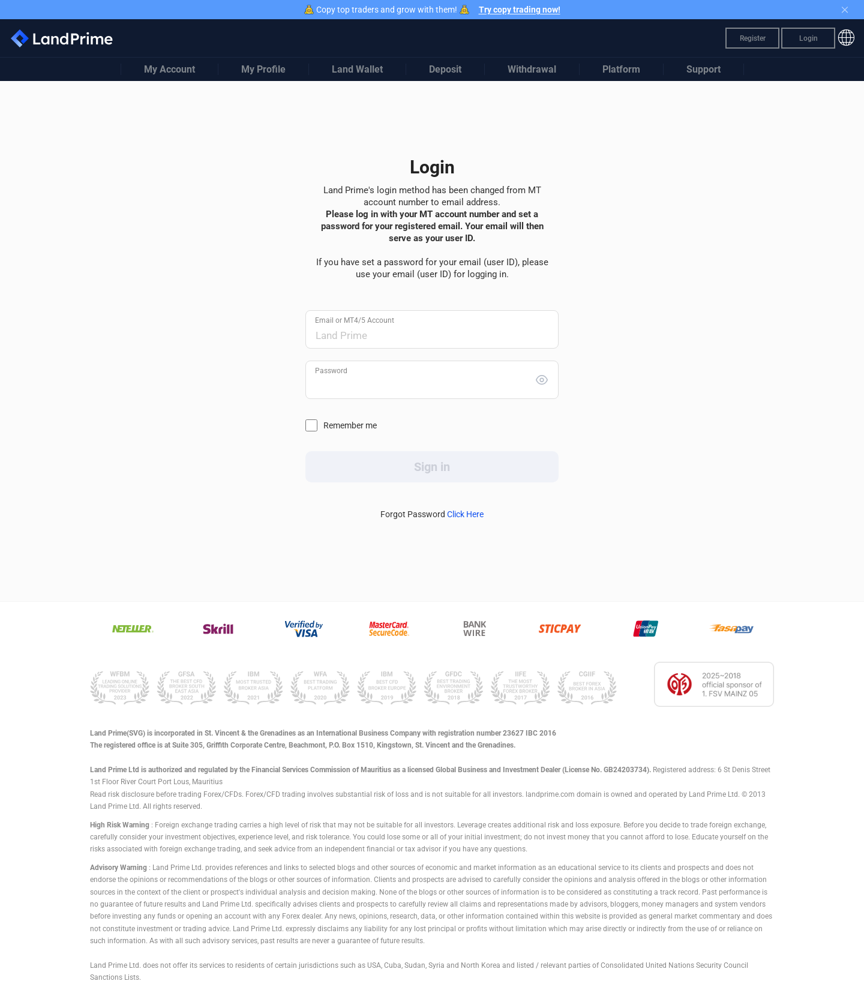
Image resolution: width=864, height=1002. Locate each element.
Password (331, 371)
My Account (169, 69)
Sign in (432, 467)
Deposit (445, 69)
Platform (621, 69)
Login (808, 38)
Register (753, 38)
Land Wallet (357, 69)
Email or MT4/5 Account (354, 320)
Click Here (465, 514)
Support (703, 69)
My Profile (263, 69)
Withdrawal (532, 69)
